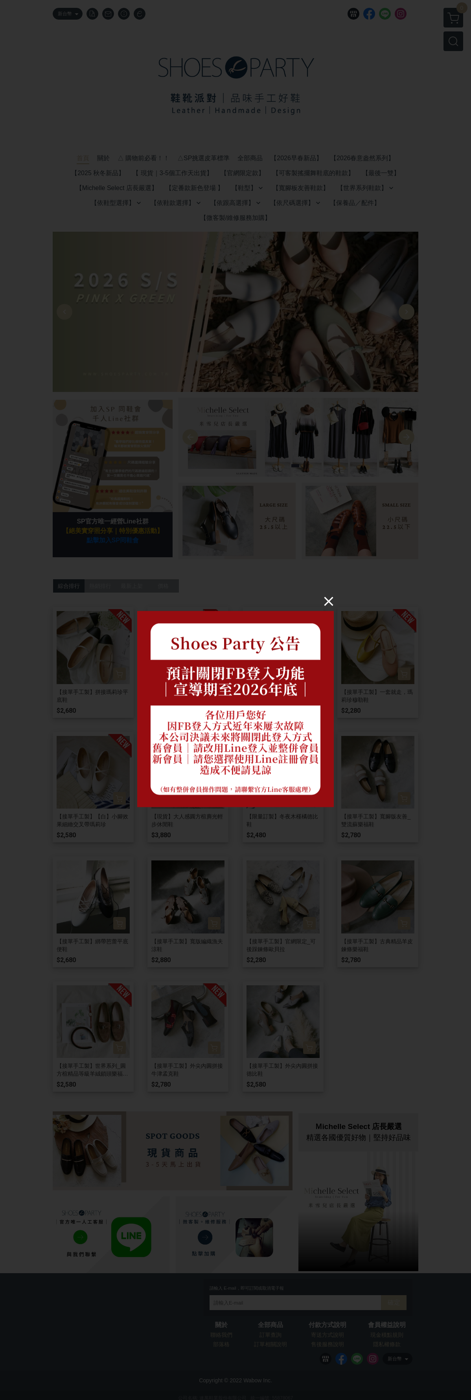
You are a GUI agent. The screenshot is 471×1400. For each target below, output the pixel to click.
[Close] (329, 601)
